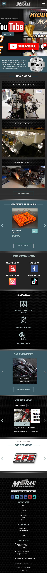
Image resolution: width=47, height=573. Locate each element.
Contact (23, 520)
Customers (23, 515)
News (23, 517)
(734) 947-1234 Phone (23, 551)
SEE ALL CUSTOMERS (23, 389)
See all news (21, 405)
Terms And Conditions (23, 567)
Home (23, 505)
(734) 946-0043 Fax (22, 554)
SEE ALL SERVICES (23, 193)
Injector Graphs (23, 528)
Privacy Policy (23, 570)
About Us (23, 508)
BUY (33, 231)
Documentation (23, 530)
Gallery (23, 535)
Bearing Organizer (17, 230)
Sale (23, 533)
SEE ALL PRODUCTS (23, 246)
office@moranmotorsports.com (23, 558)
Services (23, 510)
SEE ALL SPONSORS (23, 446)
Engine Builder (17, 429)
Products (23, 512)
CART (4, 3)
